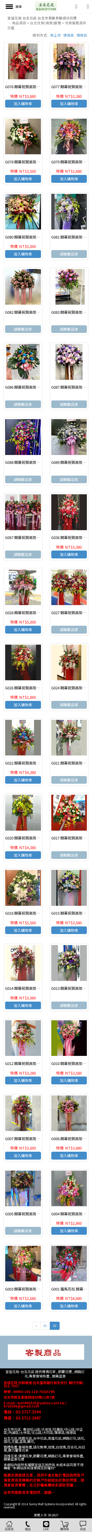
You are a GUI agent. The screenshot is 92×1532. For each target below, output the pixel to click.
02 (54, 1325)
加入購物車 (23, 103)
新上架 (55, 35)
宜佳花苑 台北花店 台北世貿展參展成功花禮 (42, 17)
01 (45, 1325)
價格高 (68, 35)
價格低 (82, 35)
